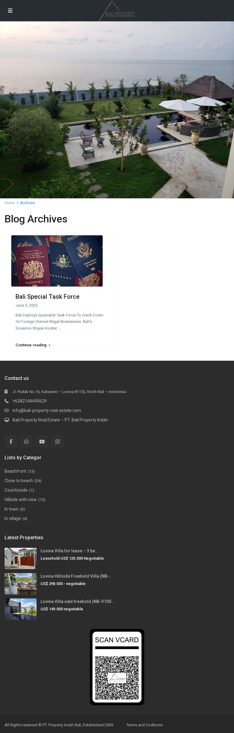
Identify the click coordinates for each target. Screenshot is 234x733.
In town (12, 509)
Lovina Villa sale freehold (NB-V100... (78, 601)
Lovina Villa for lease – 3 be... (70, 550)
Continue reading (33, 345)
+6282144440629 (29, 401)
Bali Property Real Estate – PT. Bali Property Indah (60, 419)
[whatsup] (26, 441)
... (59, 328)
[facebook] (11, 441)
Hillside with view (21, 499)
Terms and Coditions (144, 725)
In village (13, 518)
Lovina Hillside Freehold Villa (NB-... (77, 576)
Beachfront (16, 471)
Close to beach (19, 480)
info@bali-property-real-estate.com (46, 410)
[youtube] (42, 441)
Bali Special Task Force (48, 296)
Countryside (16, 490)
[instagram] (57, 441)
